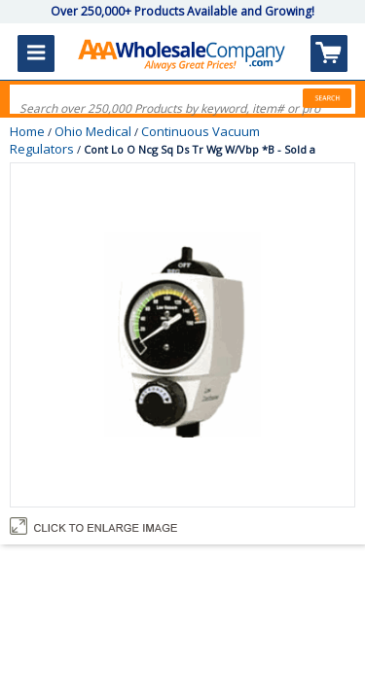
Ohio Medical (93, 131)
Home (27, 131)
